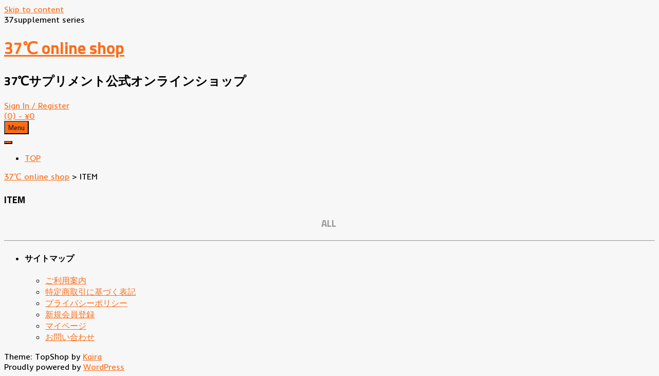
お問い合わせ (70, 337)
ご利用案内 (65, 280)
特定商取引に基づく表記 (90, 292)
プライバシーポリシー (86, 303)
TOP (33, 158)
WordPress (103, 367)
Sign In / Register (36, 105)
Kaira (92, 356)
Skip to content (34, 9)
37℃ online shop (64, 47)
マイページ (65, 325)
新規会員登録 (70, 314)
